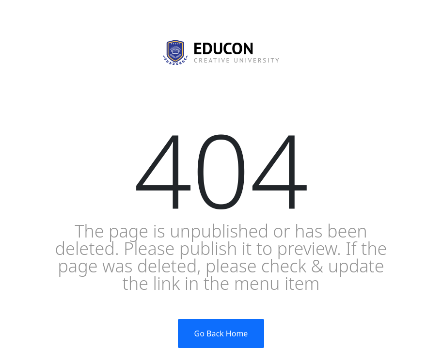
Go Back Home (221, 333)
